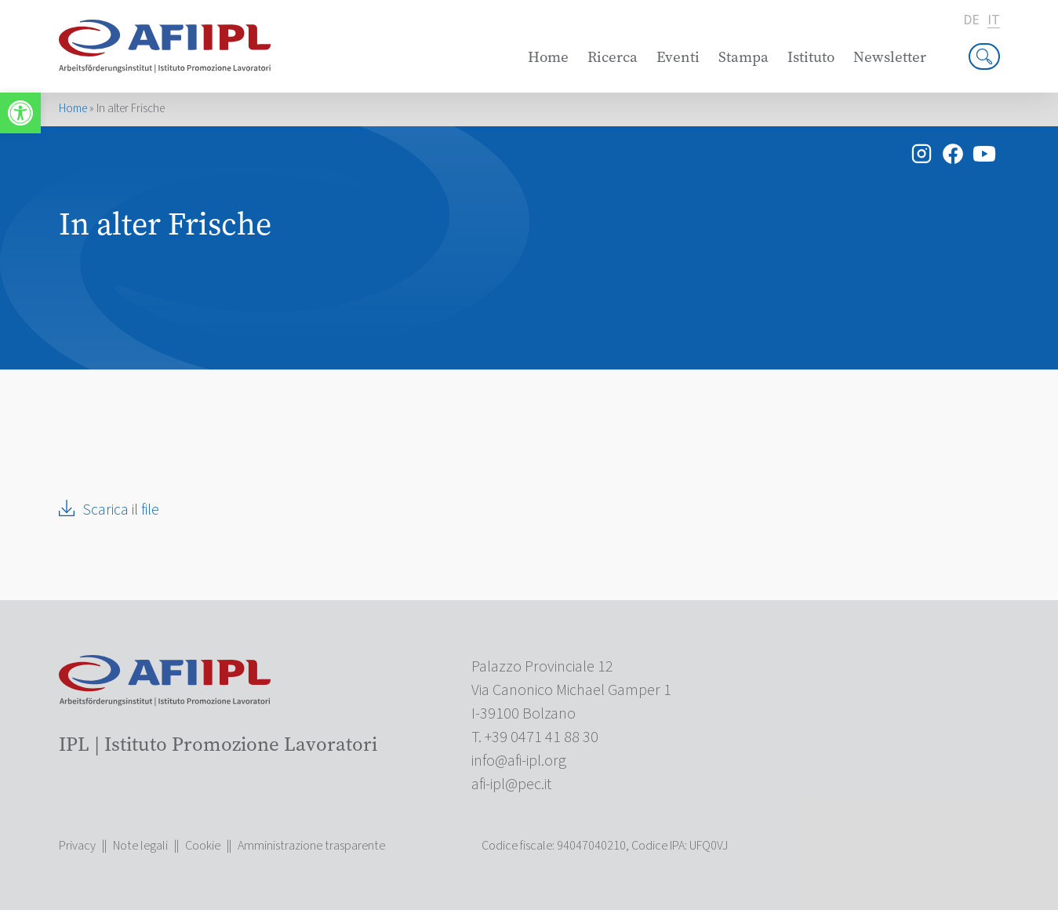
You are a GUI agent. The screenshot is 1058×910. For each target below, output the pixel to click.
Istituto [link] (810, 56)
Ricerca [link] (612, 56)
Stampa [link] (743, 56)
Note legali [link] (140, 845)
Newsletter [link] (889, 56)
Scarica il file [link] (120, 510)
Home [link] (548, 56)
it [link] (993, 20)
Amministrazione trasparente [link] (311, 845)
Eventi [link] (678, 56)
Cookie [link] (202, 845)
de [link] (971, 20)
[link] (20, 113)
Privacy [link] (77, 845)
